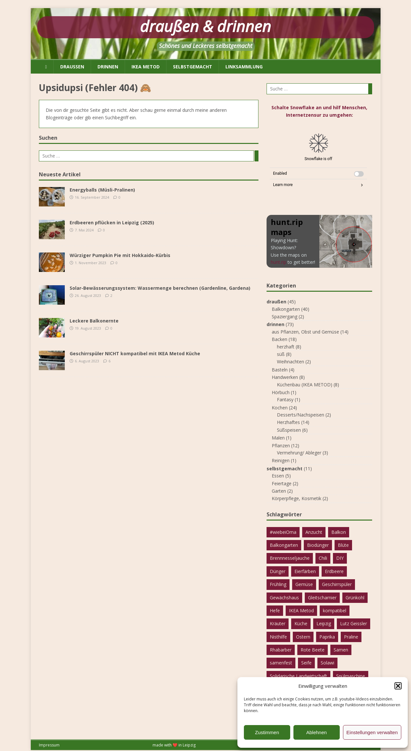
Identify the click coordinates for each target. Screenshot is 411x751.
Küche (300, 623)
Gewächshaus (284, 597)
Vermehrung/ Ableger (299, 453)
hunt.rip (278, 262)
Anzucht (313, 532)
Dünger (277, 571)
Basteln (280, 370)
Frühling (278, 584)
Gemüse (304, 584)
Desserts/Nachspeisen (300, 415)
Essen (278, 476)
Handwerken (285, 377)
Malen (278, 438)
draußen (72, 67)
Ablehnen (316, 732)
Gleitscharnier (322, 597)
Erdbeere (334, 571)
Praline (351, 637)
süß (281, 354)
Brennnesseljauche (290, 558)
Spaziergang (284, 316)
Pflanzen (281, 445)
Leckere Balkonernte (94, 321)
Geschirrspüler (337, 584)
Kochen (280, 408)
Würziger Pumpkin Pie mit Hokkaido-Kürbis (120, 255)
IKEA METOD (145, 67)
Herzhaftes (288, 422)
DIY (340, 558)
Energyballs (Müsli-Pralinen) (102, 190)
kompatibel (334, 610)
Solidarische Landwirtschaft (298, 676)
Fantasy (285, 399)
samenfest (281, 663)
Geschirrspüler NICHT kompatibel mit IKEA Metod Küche (135, 353)
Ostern (303, 637)
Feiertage (281, 483)
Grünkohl (355, 597)
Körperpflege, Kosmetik (296, 498)
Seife (306, 663)
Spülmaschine (350, 676)
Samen (341, 650)
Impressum (49, 745)
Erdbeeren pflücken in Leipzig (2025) (112, 222)
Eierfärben (305, 571)
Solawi (327, 663)
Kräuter (277, 623)
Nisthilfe (278, 637)
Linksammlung (244, 67)
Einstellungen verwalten (372, 732)
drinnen (107, 67)
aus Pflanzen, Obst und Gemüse (305, 332)
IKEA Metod (301, 610)
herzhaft (285, 347)
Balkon (338, 532)
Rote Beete (313, 650)
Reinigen (281, 460)
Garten (279, 491)
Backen (279, 339)
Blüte (343, 545)
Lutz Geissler (353, 623)
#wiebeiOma (283, 532)
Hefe (275, 610)
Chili (323, 558)
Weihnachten (290, 361)
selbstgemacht (192, 67)
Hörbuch (281, 392)
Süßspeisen (289, 430)
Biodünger (318, 545)
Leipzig (323, 623)
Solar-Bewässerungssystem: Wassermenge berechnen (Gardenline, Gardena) (160, 288)
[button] (398, 686)
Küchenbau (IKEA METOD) (304, 384)
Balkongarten (286, 309)
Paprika (327, 637)
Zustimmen (267, 732)
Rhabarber (280, 650)
